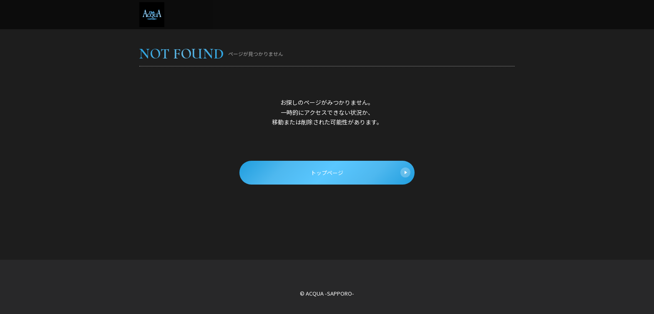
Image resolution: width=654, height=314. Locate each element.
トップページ (360, 172)
